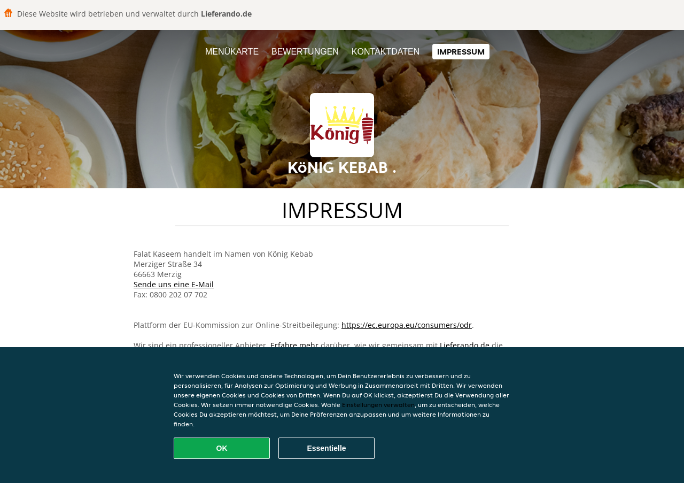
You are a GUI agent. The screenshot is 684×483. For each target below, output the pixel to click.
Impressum (461, 51)
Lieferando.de (464, 345)
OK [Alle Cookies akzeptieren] (222, 448)
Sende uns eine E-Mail (174, 284)
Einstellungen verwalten (378, 405)
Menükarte (232, 51)
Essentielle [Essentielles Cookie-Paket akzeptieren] (326, 448)
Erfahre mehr (294, 345)
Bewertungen (305, 51)
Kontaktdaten (385, 51)
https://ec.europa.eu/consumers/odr (406, 325)
